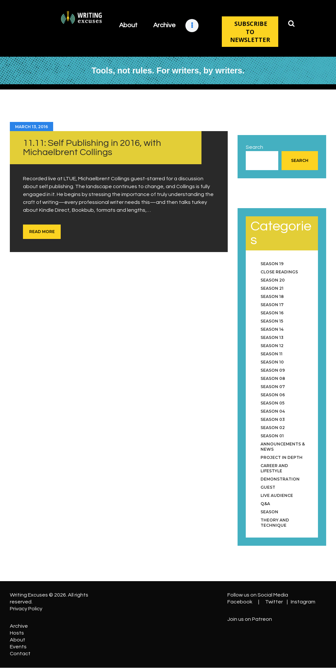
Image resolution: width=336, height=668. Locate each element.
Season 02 (273, 427)
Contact (20, 653)
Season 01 (272, 435)
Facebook (239, 601)
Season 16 (272, 312)
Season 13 (272, 337)
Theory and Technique (275, 523)
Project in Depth (282, 457)
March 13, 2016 (31, 126)
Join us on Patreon (249, 619)
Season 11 (272, 353)
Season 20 (273, 280)
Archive (19, 626)
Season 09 (273, 370)
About (17, 639)
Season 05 (272, 403)
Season (269, 511)
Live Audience (277, 495)
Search (254, 147)
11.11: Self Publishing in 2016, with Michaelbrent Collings (92, 147)
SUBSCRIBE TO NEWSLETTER (250, 32)
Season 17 (272, 304)
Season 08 (273, 378)
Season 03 (273, 419)
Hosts (17, 633)
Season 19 (272, 263)
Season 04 (273, 411)
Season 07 (273, 386)
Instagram (303, 601)
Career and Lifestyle (274, 468)
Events (18, 646)
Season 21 (272, 288)
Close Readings (279, 271)
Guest (268, 487)
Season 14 (272, 329)
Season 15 (272, 321)
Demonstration (280, 479)
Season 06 (273, 394)
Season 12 (272, 345)
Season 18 (272, 296)
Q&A (265, 503)
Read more (42, 231)
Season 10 (272, 362)
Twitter (274, 601)
